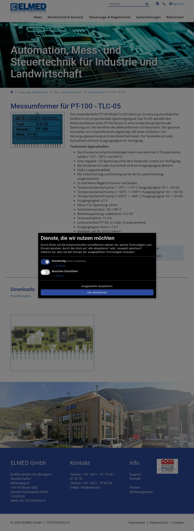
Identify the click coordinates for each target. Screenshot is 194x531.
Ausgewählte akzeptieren (97, 286)
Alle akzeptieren (97, 292)
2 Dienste (58, 266)
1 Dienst (58, 275)
